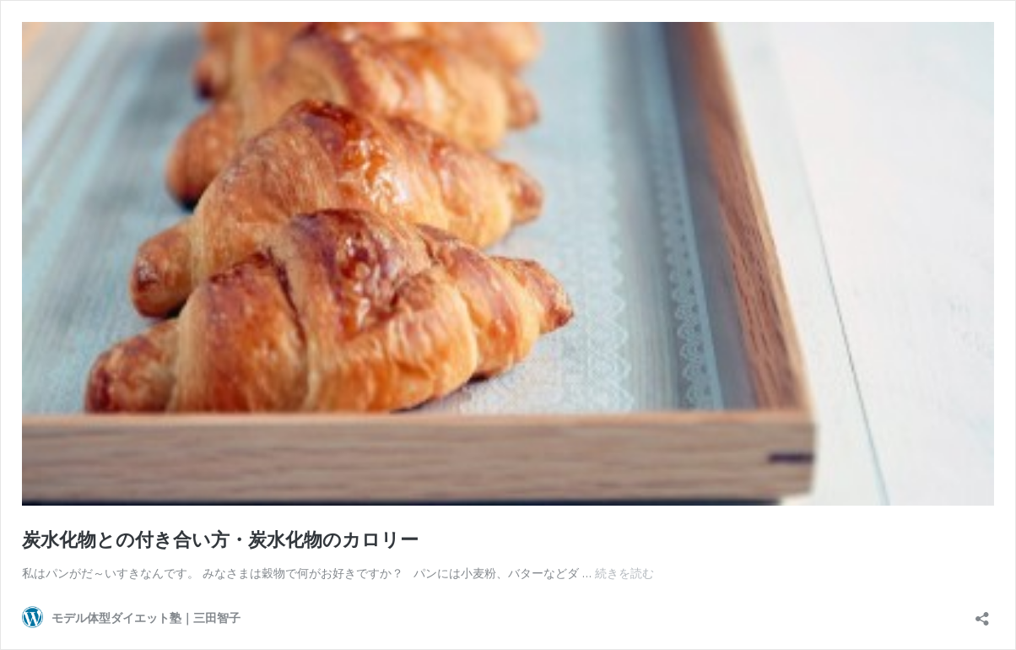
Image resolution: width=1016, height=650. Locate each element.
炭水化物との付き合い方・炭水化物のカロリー (220, 538)
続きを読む (624, 573)
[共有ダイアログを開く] (982, 613)
